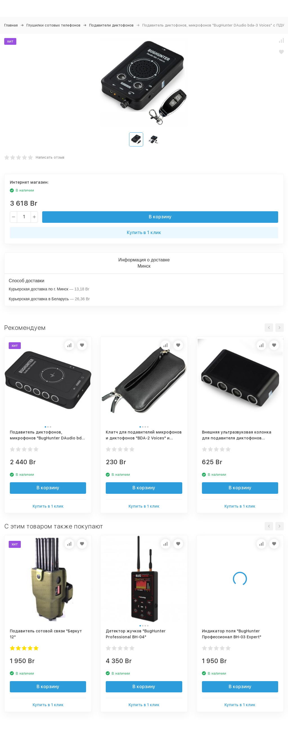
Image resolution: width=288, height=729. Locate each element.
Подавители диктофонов (111, 25)
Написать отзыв (50, 157)
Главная (11, 25)
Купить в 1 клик (144, 232)
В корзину (160, 216)
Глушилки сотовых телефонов (53, 25)
